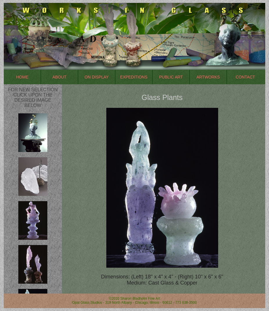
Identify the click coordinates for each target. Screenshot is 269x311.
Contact (245, 77)
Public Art (171, 77)
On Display (97, 77)
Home (22, 77)
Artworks (208, 77)
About (59, 77)
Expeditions (133, 77)
